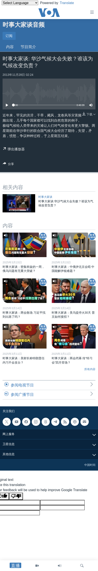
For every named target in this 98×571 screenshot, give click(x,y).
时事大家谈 (45, 196)
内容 (10, 47)
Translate (70, 3)
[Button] (8, 165)
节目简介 (28, 47)
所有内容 (89, 369)
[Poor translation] (16, 496)
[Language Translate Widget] (20, 3)
